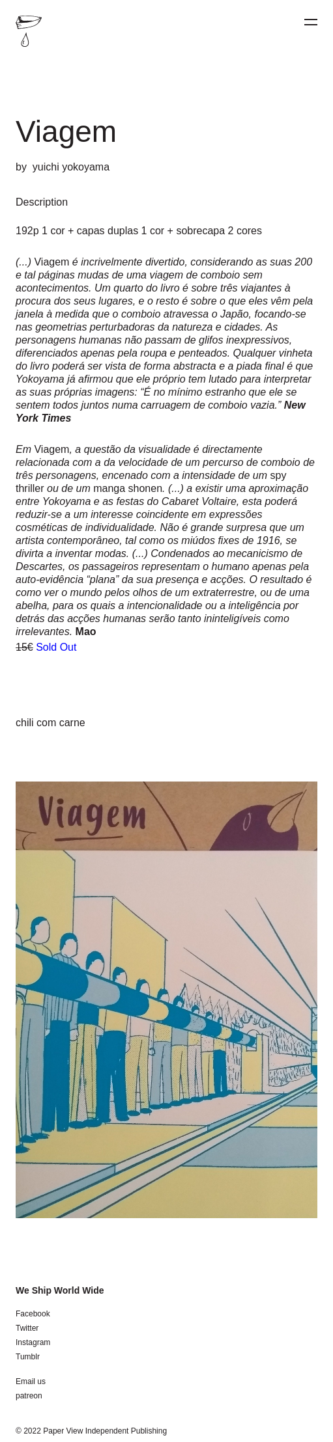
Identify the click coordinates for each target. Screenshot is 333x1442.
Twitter (27, 1328)
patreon (29, 1395)
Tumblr (28, 1356)
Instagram (33, 1342)
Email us (31, 1381)
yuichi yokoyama (71, 166)
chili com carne (50, 722)
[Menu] (310, 22)
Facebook (33, 1313)
